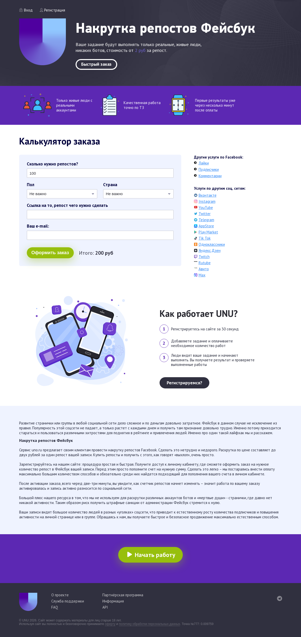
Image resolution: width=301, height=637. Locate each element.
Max (202, 275)
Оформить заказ (50, 252)
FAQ (54, 607)
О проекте (60, 595)
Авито (204, 268)
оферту (110, 624)
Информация (113, 601)
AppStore (206, 225)
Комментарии (210, 175)
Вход (28, 10)
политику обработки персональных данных (149, 624)
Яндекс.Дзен (210, 250)
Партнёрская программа (122, 595)
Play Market (208, 232)
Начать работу (155, 555)
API (105, 607)
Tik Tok (205, 238)
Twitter (205, 213)
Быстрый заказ (96, 64)
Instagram (207, 201)
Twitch (204, 256)
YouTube (206, 207)
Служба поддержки (67, 601)
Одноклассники (212, 244)
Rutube (205, 262)
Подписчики (209, 169)
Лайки (204, 163)
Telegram (206, 219)
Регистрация (54, 10)
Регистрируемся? (184, 383)
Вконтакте (207, 195)
